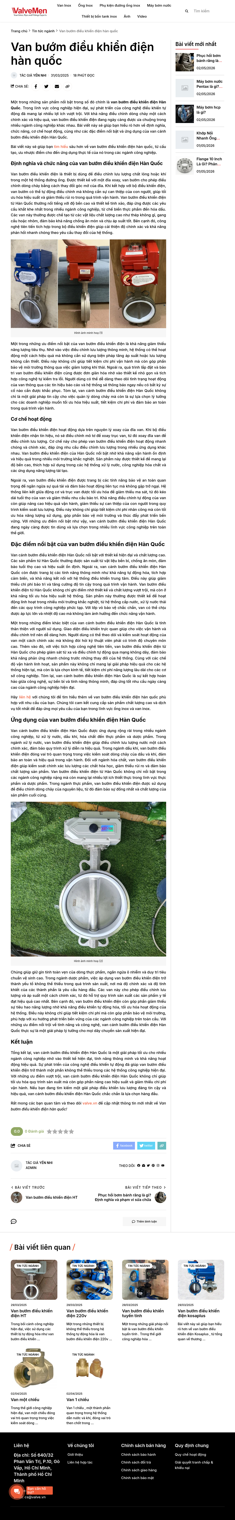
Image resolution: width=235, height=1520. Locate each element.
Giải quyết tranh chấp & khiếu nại (194, 1465)
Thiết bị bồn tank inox (99, 16)
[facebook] (138, 1165)
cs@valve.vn (35, 1497)
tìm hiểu (61, 146)
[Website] (143, 1165)
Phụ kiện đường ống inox (120, 5)
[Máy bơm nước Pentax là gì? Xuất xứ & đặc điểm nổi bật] (185, 87)
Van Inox (64, 5)
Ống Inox (85, 5)
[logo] (29, 11)
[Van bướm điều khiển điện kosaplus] (201, 1280)
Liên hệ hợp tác (80, 1462)
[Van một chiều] (34, 1368)
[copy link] (67, 86)
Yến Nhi (39, 75)
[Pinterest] (153, 1165)
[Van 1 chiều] (90, 1368)
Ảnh (127, 16)
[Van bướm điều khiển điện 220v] (90, 1280)
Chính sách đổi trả (136, 1462)
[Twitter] (148, 1165)
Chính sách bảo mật (137, 1478)
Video (142, 16)
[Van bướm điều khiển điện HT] (34, 1280)
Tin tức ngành (28, 1266)
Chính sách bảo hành (138, 1454)
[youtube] (162, 1165)
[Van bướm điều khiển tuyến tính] (145, 1280)
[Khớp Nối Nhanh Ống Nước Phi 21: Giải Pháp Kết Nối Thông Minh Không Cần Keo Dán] (185, 139)
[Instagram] (158, 1165)
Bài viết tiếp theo (145, 1187)
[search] (201, 11)
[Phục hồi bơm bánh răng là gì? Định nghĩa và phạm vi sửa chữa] (185, 61)
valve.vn (90, 1103)
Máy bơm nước (159, 5)
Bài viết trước (28, 1187)
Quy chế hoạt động (190, 1454)
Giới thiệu (75, 1454)
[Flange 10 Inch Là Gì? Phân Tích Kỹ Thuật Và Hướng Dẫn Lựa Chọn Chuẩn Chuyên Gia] (185, 164)
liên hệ (25, 697)
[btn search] (187, 11)
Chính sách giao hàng (139, 1470)
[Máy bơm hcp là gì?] (185, 113)
